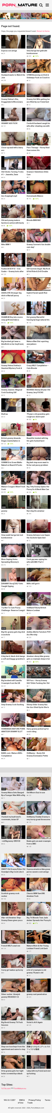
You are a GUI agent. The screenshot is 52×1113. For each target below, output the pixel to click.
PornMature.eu (20, 1088)
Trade (30, 1103)
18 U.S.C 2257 (9, 1100)
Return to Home (43, 31)
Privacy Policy (35, 1100)
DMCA (22, 1100)
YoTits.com (6, 1088)
